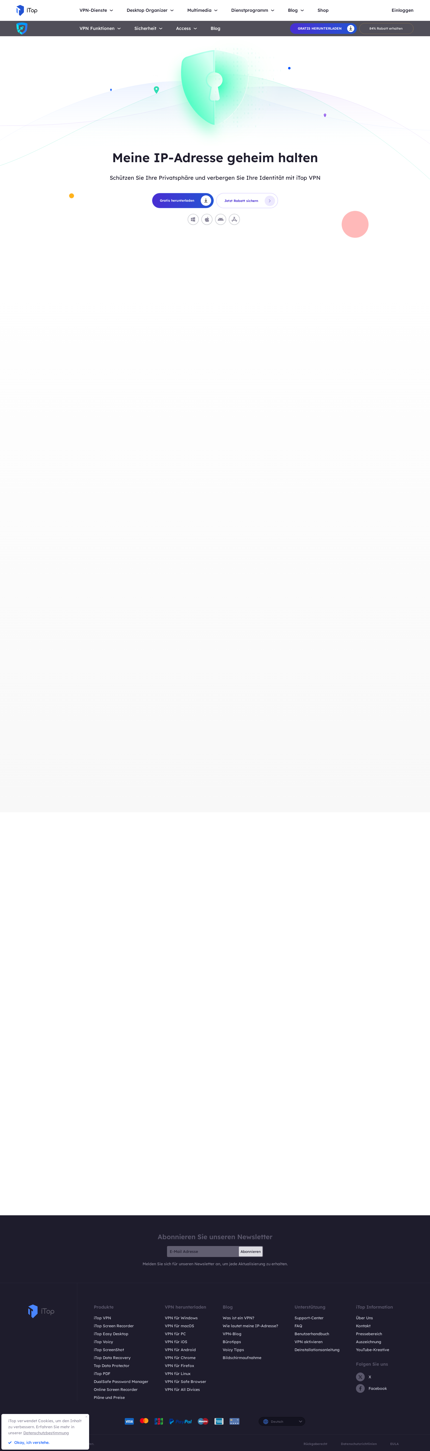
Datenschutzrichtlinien (359, 1444)
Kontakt (363, 1325)
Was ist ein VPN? (238, 1317)
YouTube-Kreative (372, 1349)
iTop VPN (102, 1317)
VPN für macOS (179, 1325)
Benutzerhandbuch (312, 1333)
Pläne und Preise (109, 1397)
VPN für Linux (178, 1373)
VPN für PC (175, 1333)
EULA (394, 1444)
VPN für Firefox (179, 1365)
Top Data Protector (111, 1365)
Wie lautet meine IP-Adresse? (250, 1325)
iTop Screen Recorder (114, 1325)
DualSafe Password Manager (121, 1381)
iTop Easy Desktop (111, 1333)
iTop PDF (102, 1373)
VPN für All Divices (182, 1389)
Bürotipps (232, 1341)
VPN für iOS (176, 1341)
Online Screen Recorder (116, 1389)
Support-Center (309, 1317)
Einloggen (403, 10)
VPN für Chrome (180, 1357)
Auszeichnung (368, 1341)
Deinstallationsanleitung (317, 1349)
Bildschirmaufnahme (242, 1357)
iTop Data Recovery (112, 1357)
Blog (215, 28)
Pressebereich (369, 1333)
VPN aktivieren (308, 1341)
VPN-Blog (232, 1333)
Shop (323, 10)
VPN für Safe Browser (185, 1381)
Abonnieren (251, 1251)
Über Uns (364, 1317)
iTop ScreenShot (109, 1349)
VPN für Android (180, 1349)
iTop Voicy (103, 1341)
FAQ (298, 1325)
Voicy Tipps (233, 1349)
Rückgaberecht (315, 1444)
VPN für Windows (181, 1317)
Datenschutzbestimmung (46, 1432)
